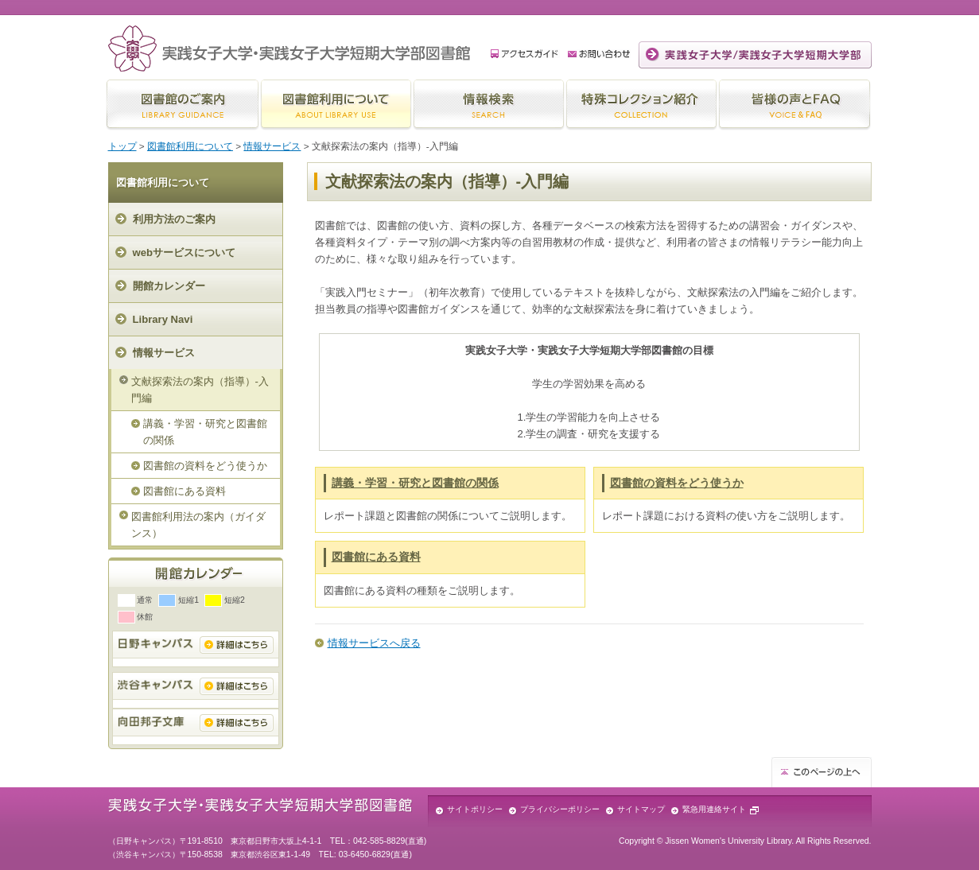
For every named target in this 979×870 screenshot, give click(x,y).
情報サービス (272, 146)
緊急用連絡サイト (714, 809)
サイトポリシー (475, 809)
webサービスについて (184, 252)
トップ (122, 146)
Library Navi (163, 319)
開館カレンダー (169, 286)
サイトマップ (641, 809)
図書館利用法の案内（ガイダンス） (198, 525)
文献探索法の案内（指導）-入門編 (200, 389)
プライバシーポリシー (560, 809)
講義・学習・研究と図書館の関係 (205, 432)
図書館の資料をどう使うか (205, 466)
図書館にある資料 (184, 491)
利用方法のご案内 (174, 219)
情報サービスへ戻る (374, 643)
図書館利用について (190, 146)
